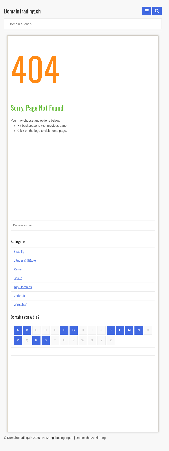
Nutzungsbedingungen (57, 438)
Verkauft (19, 296)
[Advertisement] (83, 389)
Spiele (18, 278)
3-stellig (19, 251)
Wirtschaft (20, 304)
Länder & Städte (25, 260)
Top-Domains (23, 287)
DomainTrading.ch (22, 11)
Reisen (18, 269)
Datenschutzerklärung (91, 438)
